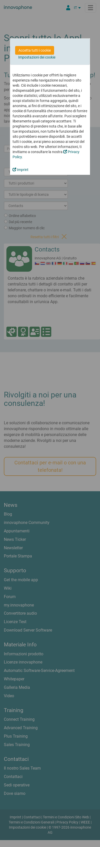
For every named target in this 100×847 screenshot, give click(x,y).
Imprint (20, 170)
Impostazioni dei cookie (36, 57)
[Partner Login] (68, 8)
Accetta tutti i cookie (34, 50)
